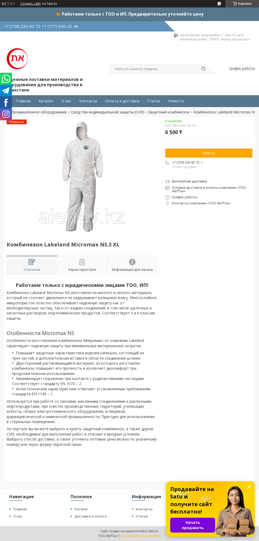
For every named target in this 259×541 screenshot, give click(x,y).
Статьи (153, 101)
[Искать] (203, 69)
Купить (208, 152)
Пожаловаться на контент (141, 536)
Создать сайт (30, 4)
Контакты (88, 101)
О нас (66, 101)
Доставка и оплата (91, 516)
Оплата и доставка (122, 101)
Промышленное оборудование (39, 112)
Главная (23, 101)
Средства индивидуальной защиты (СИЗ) (107, 112)
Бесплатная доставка (189, 181)
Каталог (46, 101)
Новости (176, 101)
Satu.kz (153, 531)
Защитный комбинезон (168, 112)
